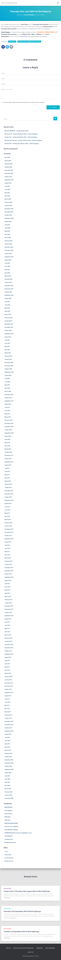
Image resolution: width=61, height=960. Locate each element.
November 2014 (9, 570)
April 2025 (7, 196)
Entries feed (8, 854)
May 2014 (7, 590)
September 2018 (9, 433)
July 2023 (7, 263)
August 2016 (8, 503)
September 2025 (9, 180)
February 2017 (8, 484)
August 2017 (8, 465)
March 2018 (8, 449)
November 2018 (9, 426)
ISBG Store (7, 820)
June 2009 (7, 779)
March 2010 (8, 750)
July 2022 (7, 301)
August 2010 (8, 734)
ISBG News (7, 817)
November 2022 (9, 289)
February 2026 (8, 163)
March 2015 (8, 558)
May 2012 (7, 667)
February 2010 (8, 753)
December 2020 (9, 362)
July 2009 (7, 776)
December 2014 (9, 567)
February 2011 (8, 715)
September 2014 (9, 577)
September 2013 (9, 615)
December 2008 (9, 798)
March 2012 (8, 673)
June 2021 (7, 343)
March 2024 (8, 237)
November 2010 (9, 724)
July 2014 (7, 583)
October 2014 (8, 574)
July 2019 (7, 407)
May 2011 (7, 705)
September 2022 (9, 295)
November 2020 (9, 365)
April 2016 (7, 516)
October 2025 (8, 176)
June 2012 (7, 663)
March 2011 (8, 711)
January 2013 (8, 641)
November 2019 (9, 394)
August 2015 (8, 542)
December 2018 (9, 423)
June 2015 (7, 548)
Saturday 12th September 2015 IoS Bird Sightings (22, 911)
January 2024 (8, 244)
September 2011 (9, 692)
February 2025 (8, 202)
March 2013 (8, 635)
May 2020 (7, 385)
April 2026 (7, 157)
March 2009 (8, 788)
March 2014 (8, 596)
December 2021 (9, 324)
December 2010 (9, 721)
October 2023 (8, 253)
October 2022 (8, 292)
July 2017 (7, 468)
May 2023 (7, 269)
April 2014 (7, 593)
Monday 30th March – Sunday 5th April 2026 (16, 130)
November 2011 (9, 686)
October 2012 (8, 651)
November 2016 (9, 494)
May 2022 (7, 308)
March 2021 (8, 353)
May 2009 (7, 782)
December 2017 (9, 455)
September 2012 (9, 654)
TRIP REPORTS (8, 836)
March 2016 (8, 519)
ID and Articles (8, 813)
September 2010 (9, 731)
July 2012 (7, 660)
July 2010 (7, 737)
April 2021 (7, 349)
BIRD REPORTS (12, 41)
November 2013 (9, 609)
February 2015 (8, 561)
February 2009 (8, 792)
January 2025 (8, 205)
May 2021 (7, 346)
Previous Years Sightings (11, 826)
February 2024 (8, 240)
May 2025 (7, 192)
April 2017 (7, 478)
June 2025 (7, 189)
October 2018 (8, 430)
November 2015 (9, 532)
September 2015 (9, 538)
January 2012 (8, 679)
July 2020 (7, 378)
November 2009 (9, 763)
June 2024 (7, 228)
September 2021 (9, 333)
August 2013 (8, 619)
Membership (39, 948)
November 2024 (9, 212)
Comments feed (9, 858)
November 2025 (9, 173)
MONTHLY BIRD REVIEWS (11, 823)
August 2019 (8, 404)
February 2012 (8, 676)
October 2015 (8, 535)
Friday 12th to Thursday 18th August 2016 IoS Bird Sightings (27, 891)
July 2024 (7, 224)
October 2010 (8, 728)
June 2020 (7, 381)
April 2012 (7, 670)
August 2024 (8, 221)
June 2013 (7, 625)
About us (8, 948)
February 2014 (8, 599)
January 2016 (8, 526)
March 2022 (8, 314)
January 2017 (8, 487)
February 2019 (8, 420)
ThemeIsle (36, 956)
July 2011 (7, 699)
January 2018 (8, 452)
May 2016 (7, 513)
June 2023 (7, 266)
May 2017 (7, 474)
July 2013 (7, 622)
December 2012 (9, 644)
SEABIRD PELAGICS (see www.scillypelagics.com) (29, 41)
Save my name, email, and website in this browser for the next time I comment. (24, 102)
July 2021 (7, 340)
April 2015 (7, 554)
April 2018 (7, 446)
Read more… (7, 897)
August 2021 (8, 337)
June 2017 (7, 471)
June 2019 (7, 410)
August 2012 (8, 657)
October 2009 (8, 766)
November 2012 (9, 647)
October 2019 (8, 397)
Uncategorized (9, 839)
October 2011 (8, 689)
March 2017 (8, 481)
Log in (6, 851)
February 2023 (8, 279)
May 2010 (7, 744)
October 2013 (8, 612)
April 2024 (7, 234)
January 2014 (8, 603)
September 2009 (9, 769)
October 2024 (8, 215)
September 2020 (9, 372)
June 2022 (7, 305)
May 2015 (7, 551)
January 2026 (8, 167)
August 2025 (8, 183)
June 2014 (7, 587)
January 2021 (8, 359)
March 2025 (8, 199)
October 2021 (8, 330)
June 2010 (7, 740)
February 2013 (8, 638)
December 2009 (9, 760)
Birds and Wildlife (50, 948)
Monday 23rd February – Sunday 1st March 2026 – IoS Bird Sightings (23, 140)
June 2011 (7, 702)
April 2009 (7, 785)
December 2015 (9, 529)
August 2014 (8, 580)
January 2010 (8, 756)
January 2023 (8, 282)
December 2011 (9, 683)
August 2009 (8, 772)
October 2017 (8, 458)
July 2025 (7, 186)
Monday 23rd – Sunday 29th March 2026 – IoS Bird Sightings (21, 134)
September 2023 (9, 256)
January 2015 (8, 564)
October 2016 (8, 497)
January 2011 (8, 718)
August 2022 (8, 298)
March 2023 (8, 276)
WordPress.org (9, 861)
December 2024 (9, 208)
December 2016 (9, 490)
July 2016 (7, 506)
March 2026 (8, 160)
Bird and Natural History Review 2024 (24, 948)
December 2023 (9, 247)
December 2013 (9, 606)
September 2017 (9, 462)
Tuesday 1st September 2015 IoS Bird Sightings (21, 932)
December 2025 (9, 170)
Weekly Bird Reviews (10, 842)
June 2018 (7, 439)
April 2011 (7, 708)
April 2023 (7, 273)
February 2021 (8, 356)
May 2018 (7, 442)
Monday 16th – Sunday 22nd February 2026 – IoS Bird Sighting (21, 143)
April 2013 (7, 631)
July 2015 (7, 545)
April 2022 (7, 311)
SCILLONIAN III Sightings (11, 829)
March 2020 (8, 391)
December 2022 (9, 285)
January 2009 (8, 795)
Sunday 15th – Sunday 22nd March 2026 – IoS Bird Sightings (21, 137)
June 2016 (7, 510)
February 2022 (8, 317)
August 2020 (8, 375)
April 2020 (7, 388)
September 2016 (9, 500)
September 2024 (9, 218)
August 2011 (8, 695)
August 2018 (8, 436)
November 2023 (9, 250)
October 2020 (8, 369)
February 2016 (8, 522)
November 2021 (9, 327)
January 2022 (8, 321)
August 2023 (8, 260)
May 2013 (7, 628)
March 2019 (8, 417)
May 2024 (7, 231)
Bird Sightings (8, 810)
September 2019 (9, 401)
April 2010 (7, 747)
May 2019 (7, 413)
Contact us (30, 952)
